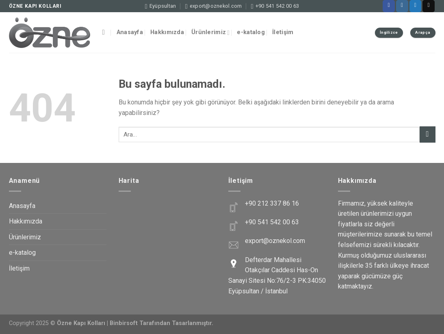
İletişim (282, 32)
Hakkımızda (167, 32)
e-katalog (251, 32)
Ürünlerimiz (210, 33)
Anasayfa (130, 32)
